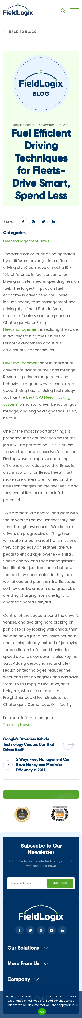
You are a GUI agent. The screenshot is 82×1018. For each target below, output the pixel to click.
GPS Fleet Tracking (53, 397)
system (10, 404)
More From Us (27, 963)
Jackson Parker (23, 125)
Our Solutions (27, 948)
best (30, 397)
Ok (42, 1011)
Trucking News (16, 724)
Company (23, 979)
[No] (77, 1005)
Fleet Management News (26, 241)
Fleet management (21, 329)
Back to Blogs (19, 32)
